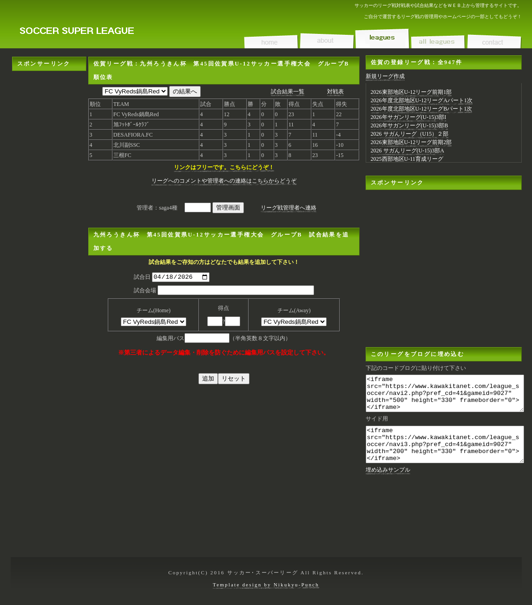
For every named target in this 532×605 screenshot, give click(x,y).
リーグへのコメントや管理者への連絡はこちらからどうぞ (223, 181)
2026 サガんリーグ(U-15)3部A (407, 150)
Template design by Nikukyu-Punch (266, 584)
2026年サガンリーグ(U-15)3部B (409, 125)
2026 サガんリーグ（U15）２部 (410, 134)
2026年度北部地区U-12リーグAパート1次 (422, 100)
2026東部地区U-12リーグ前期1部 (411, 92)
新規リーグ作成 (385, 76)
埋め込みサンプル (388, 483)
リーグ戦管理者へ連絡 (288, 207)
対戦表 (335, 91)
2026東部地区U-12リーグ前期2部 (411, 142)
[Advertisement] (49, 100)
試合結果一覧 (287, 91)
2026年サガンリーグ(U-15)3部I (409, 117)
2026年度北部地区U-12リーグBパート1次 (422, 108)
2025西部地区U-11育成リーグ (407, 159)
